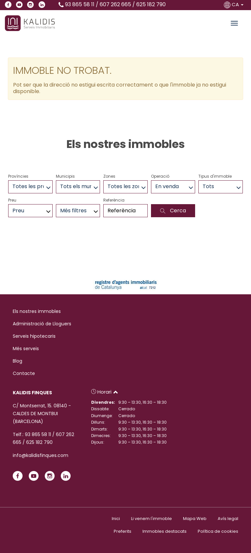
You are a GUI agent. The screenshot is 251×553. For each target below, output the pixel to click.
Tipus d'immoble (215, 176)
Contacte (24, 373)
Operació (160, 176)
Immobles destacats (164, 531)
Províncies (18, 176)
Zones (109, 176)
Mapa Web (195, 518)
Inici (116, 518)
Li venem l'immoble (151, 518)
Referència (114, 200)
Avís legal (228, 518)
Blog (17, 361)
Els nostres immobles (37, 311)
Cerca (173, 210)
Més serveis (26, 348)
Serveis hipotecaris (34, 336)
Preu (12, 200)
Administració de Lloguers (42, 323)
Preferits (122, 531)
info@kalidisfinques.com (40, 455)
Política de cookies (218, 531)
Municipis (65, 176)
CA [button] (234, 4)
